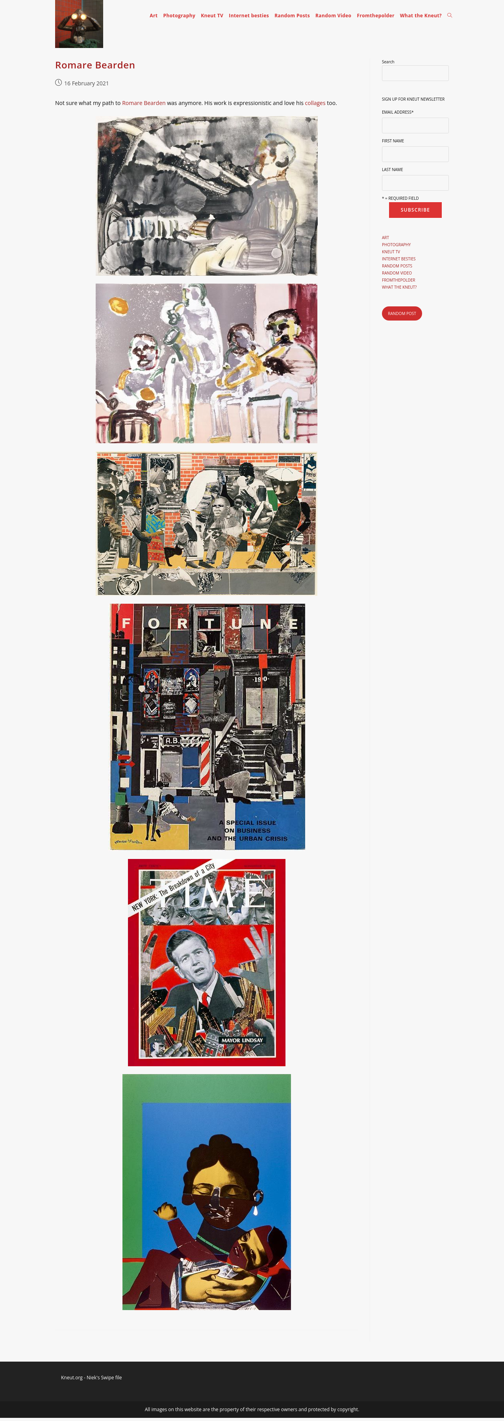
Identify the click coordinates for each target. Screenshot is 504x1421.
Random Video (397, 276)
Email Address (398, 115)
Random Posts (397, 269)
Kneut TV (391, 255)
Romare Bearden (95, 67)
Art (385, 241)
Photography (396, 248)
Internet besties (399, 262)
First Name (393, 144)
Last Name (392, 173)
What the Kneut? (399, 290)
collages (316, 106)
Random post (402, 316)
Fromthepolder (398, 283)
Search (388, 65)
